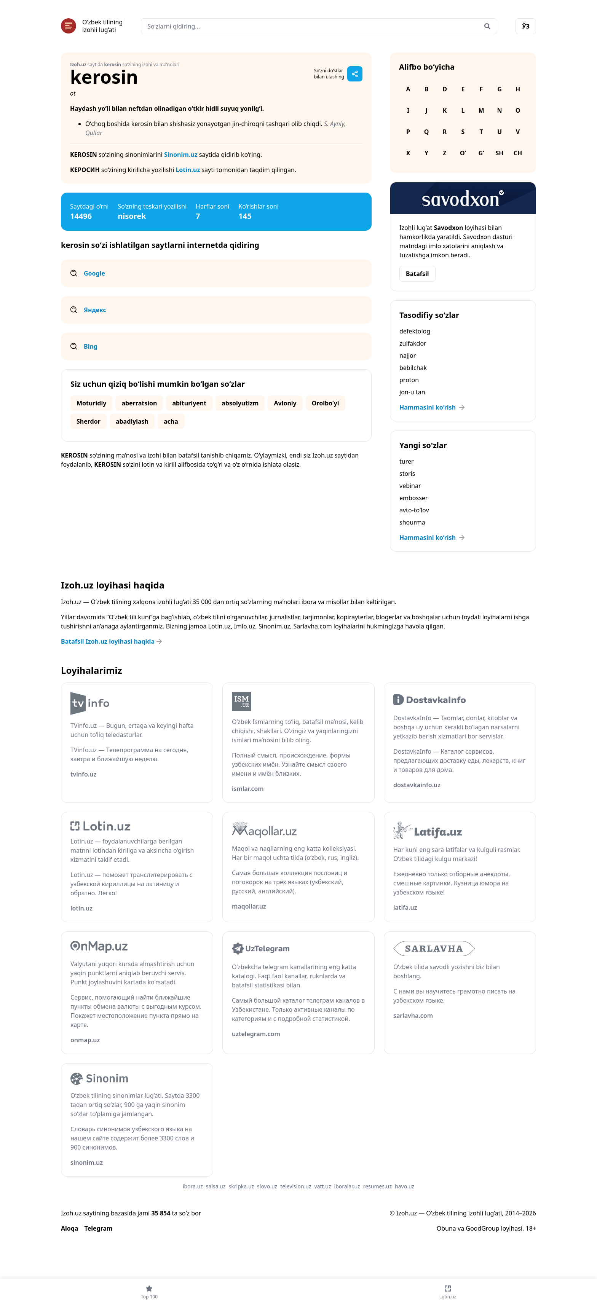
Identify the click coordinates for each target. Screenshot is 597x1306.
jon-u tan (412, 392)
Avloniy (285, 403)
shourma (412, 522)
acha (171, 421)
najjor (407, 355)
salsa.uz (216, 1186)
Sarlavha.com (313, 626)
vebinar (410, 486)
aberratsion (139, 403)
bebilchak (413, 368)
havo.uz (404, 1186)
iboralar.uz (347, 1186)
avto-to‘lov (414, 510)
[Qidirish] (487, 26)
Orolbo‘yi (325, 403)
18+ (531, 1228)
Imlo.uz (244, 626)
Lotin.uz (188, 170)
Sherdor (89, 421)
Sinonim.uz (181, 154)
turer (406, 461)
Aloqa (69, 1228)
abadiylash (132, 421)
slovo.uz (267, 1186)
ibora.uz (193, 1186)
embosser (413, 498)
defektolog (414, 331)
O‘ (463, 153)
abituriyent (189, 403)
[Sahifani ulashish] (354, 73)
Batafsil (417, 273)
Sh (499, 153)
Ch (518, 153)
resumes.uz (377, 1186)
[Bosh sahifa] (92, 25)
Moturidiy (91, 403)
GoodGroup (482, 1228)
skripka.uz (241, 1186)
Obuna (446, 1228)
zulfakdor (412, 343)
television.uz (295, 1186)
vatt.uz (322, 1186)
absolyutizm (240, 403)
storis (407, 473)
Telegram (99, 1228)
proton (409, 380)
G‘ (481, 153)
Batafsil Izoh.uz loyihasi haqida (112, 641)
